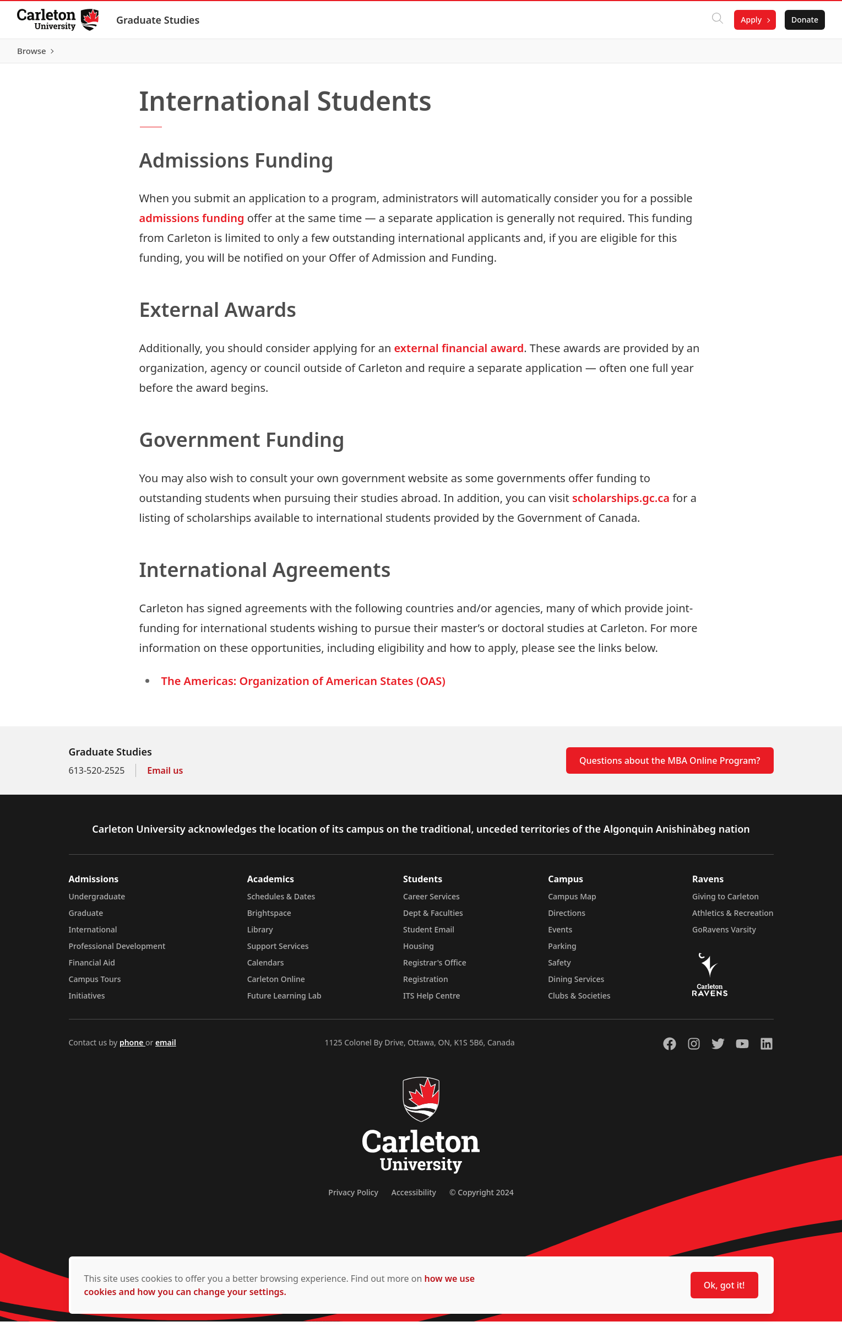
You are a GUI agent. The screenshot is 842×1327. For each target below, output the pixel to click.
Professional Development (117, 951)
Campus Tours (95, 984)
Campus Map (572, 902)
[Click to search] (717, 20)
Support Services (278, 951)
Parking (562, 951)
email (165, 1048)
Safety (559, 968)
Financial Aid (92, 968)
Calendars (265, 968)
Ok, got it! (724, 1285)
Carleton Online (276, 984)
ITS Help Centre (431, 1001)
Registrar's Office (434, 968)
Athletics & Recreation (732, 918)
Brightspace (269, 918)
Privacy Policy (353, 1198)
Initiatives (87, 1001)
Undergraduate (97, 902)
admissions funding (192, 223)
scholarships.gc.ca (621, 503)
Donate (804, 19)
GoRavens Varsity (724, 935)
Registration (425, 984)
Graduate (86, 918)
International (93, 935)
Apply (750, 19)
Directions (566, 918)
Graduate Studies (158, 19)
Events (560, 935)
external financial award (459, 353)
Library (260, 935)
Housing (418, 951)
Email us (165, 776)
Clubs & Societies (579, 1001)
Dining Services (576, 984)
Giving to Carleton (725, 902)
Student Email (428, 935)
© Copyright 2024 (481, 1198)
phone (132, 1048)
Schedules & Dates (281, 902)
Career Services (431, 902)
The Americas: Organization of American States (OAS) (303, 686)
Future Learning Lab (284, 1001)
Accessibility (414, 1198)
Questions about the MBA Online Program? (669, 766)
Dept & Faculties (433, 918)
